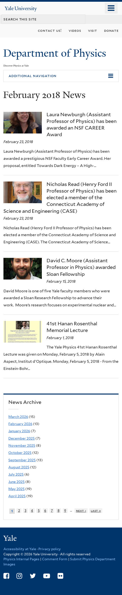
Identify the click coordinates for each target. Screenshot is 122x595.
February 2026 (20, 424)
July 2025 (16, 474)
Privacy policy (49, 549)
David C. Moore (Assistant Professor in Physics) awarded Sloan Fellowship (81, 267)
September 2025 (22, 460)
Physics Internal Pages (21, 559)
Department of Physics (56, 53)
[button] (61, 76)
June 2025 (16, 482)
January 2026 (19, 431)
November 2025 (21, 445)
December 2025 (21, 438)
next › (81, 510)
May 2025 (16, 489)
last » (96, 510)
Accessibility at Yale (19, 549)
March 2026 (18, 417)
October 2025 (19, 453)
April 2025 (17, 496)
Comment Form (54, 559)
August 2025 (18, 467)
